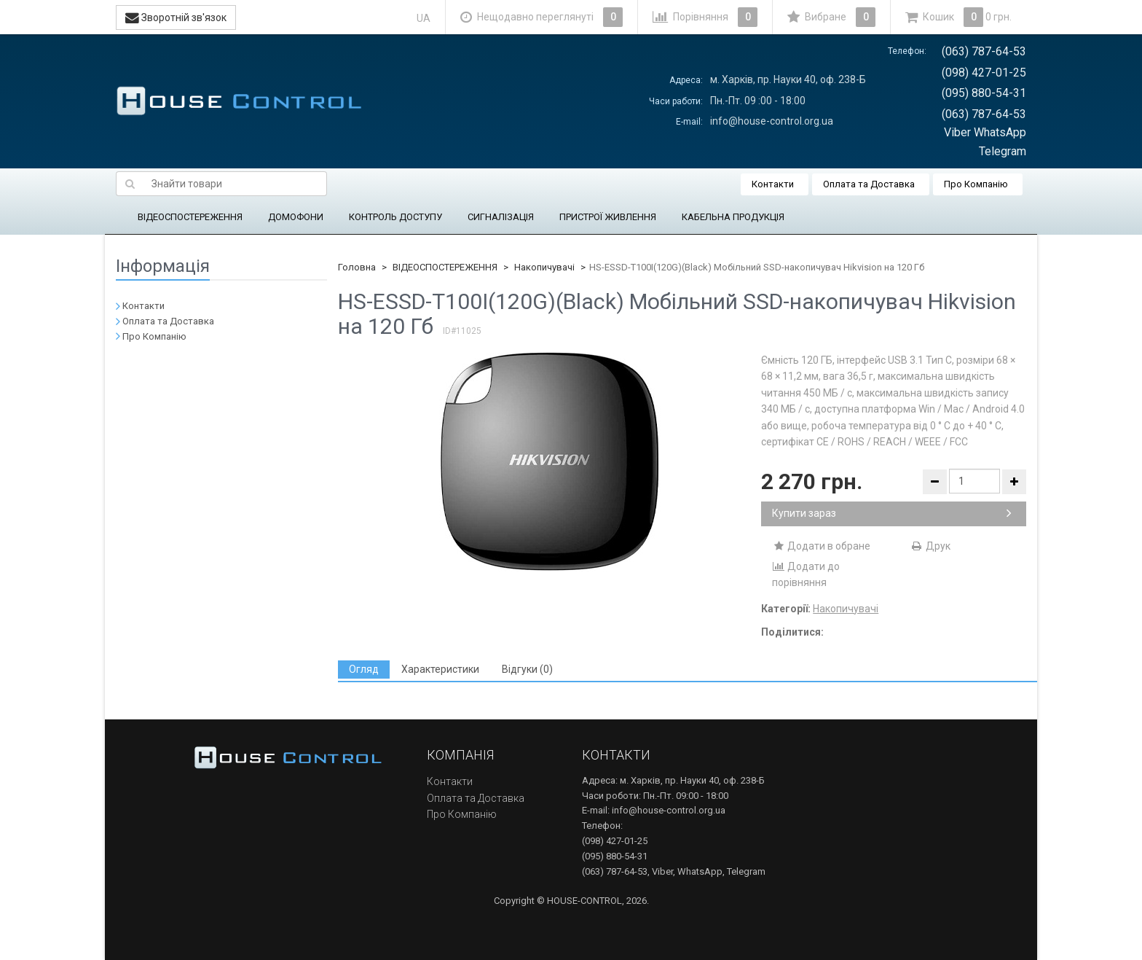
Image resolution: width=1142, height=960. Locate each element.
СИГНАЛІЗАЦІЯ (501, 216)
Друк (930, 546)
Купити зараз (892, 513)
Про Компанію (976, 184)
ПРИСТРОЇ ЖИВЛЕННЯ (607, 216)
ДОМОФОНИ (295, 216)
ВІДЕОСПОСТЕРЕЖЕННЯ (190, 216)
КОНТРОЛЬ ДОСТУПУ (395, 216)
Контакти (773, 184)
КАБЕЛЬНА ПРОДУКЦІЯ (733, 216)
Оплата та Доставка (869, 184)
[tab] (364, 669)
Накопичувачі (544, 267)
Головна (357, 267)
